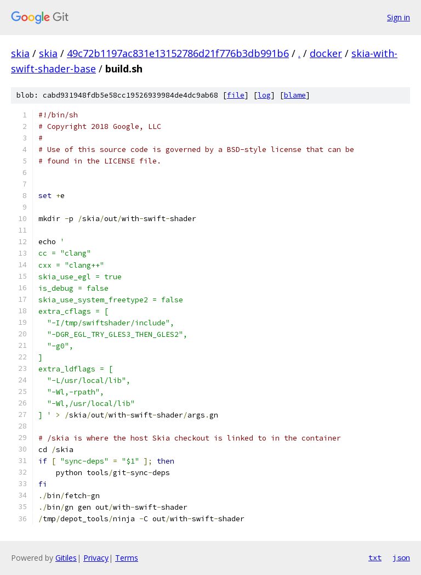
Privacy (96, 558)
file (235, 95)
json (401, 557)
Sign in (398, 17)
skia (20, 53)
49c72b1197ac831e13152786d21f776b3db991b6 (178, 53)
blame (295, 95)
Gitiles (66, 558)
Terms (126, 558)
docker (326, 53)
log (264, 95)
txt (375, 557)
